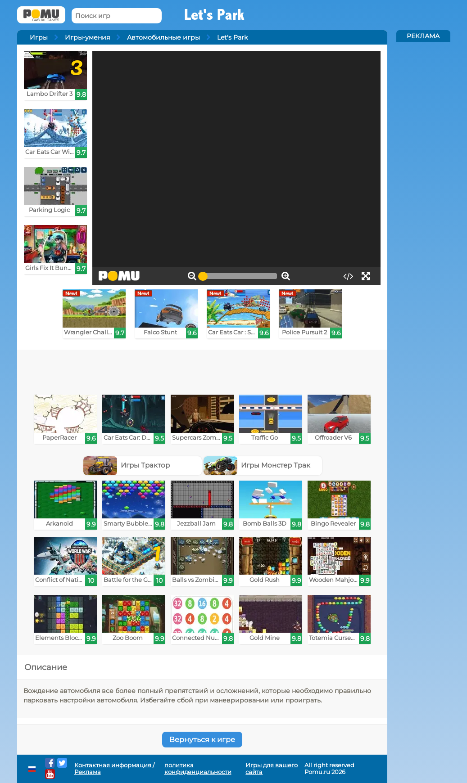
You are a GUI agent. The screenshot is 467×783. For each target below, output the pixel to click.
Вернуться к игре (202, 739)
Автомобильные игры (163, 37)
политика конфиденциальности (197, 768)
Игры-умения (87, 37)
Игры (39, 37)
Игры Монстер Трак (257, 465)
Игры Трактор (126, 465)
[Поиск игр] (117, 16)
